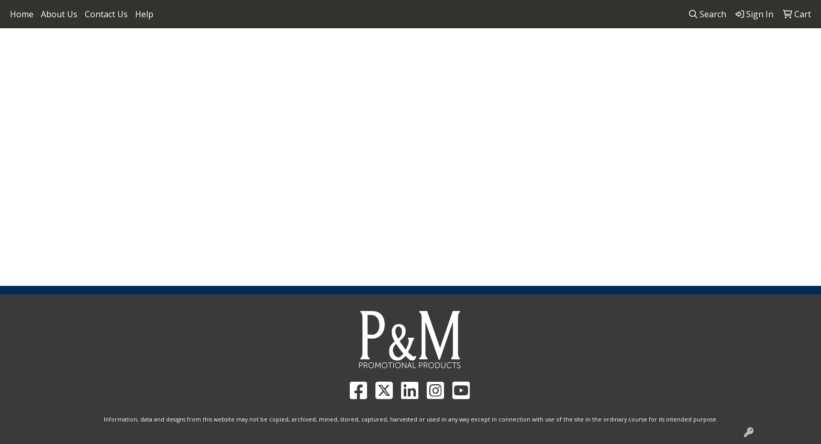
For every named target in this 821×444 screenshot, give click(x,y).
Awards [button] (227, 114)
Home (22, 14)
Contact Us (106, 14)
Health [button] (467, 114)
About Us (59, 14)
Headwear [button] (415, 114)
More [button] (639, 114)
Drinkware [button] (320, 114)
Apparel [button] (177, 114)
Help (144, 14)
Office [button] (511, 114)
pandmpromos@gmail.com (753, 42)
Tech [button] (551, 114)
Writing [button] (594, 114)
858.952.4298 (661, 42)
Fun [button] (368, 114)
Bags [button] (271, 114)
